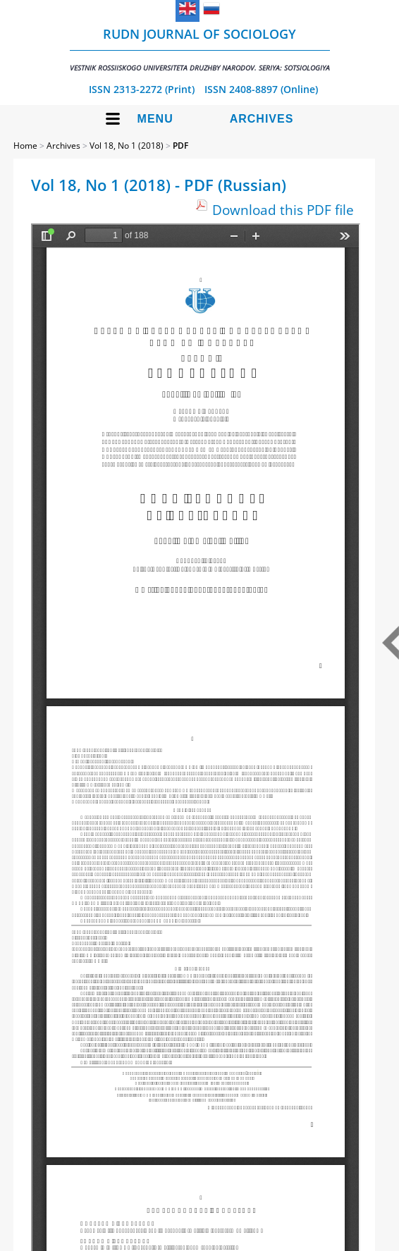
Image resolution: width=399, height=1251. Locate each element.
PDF (180, 146)
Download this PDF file (283, 209)
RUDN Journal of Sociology (200, 49)
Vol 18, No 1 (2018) (127, 146)
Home (25, 146)
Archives (262, 119)
